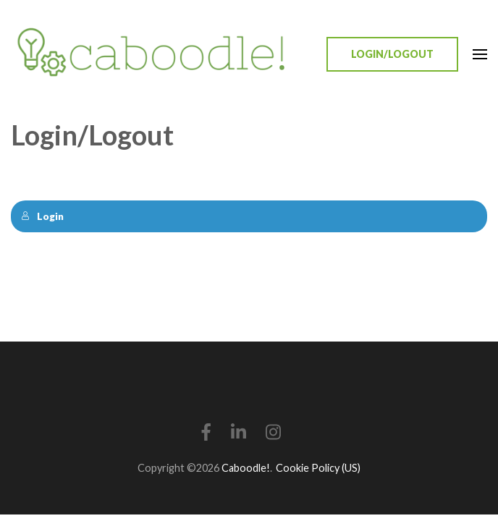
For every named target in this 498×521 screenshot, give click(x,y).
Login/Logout (392, 54)
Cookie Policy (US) (318, 468)
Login (42, 216)
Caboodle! (245, 468)
